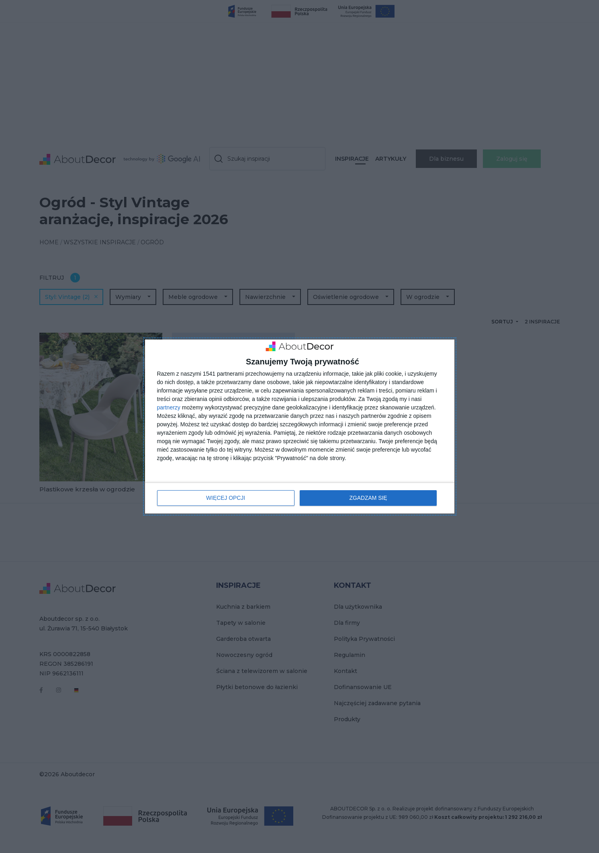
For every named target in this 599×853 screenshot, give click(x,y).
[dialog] (299, 426)
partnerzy (168, 407)
